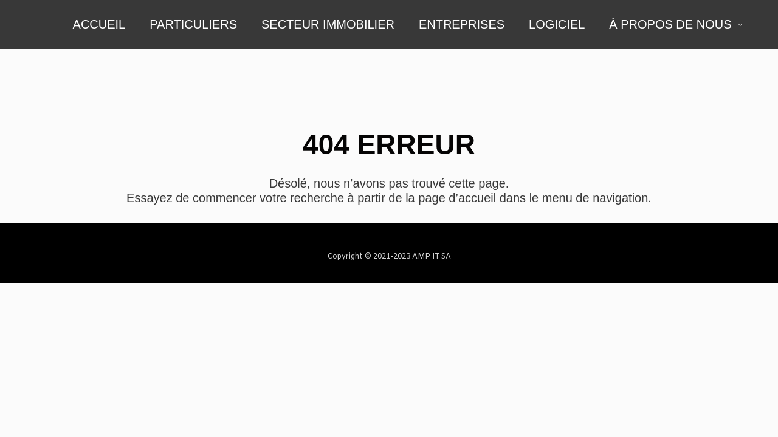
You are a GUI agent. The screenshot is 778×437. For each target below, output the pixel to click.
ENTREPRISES (461, 24)
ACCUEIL (99, 24)
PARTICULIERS (193, 24)
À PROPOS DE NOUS (670, 24)
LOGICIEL (557, 24)
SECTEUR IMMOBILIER (327, 24)
